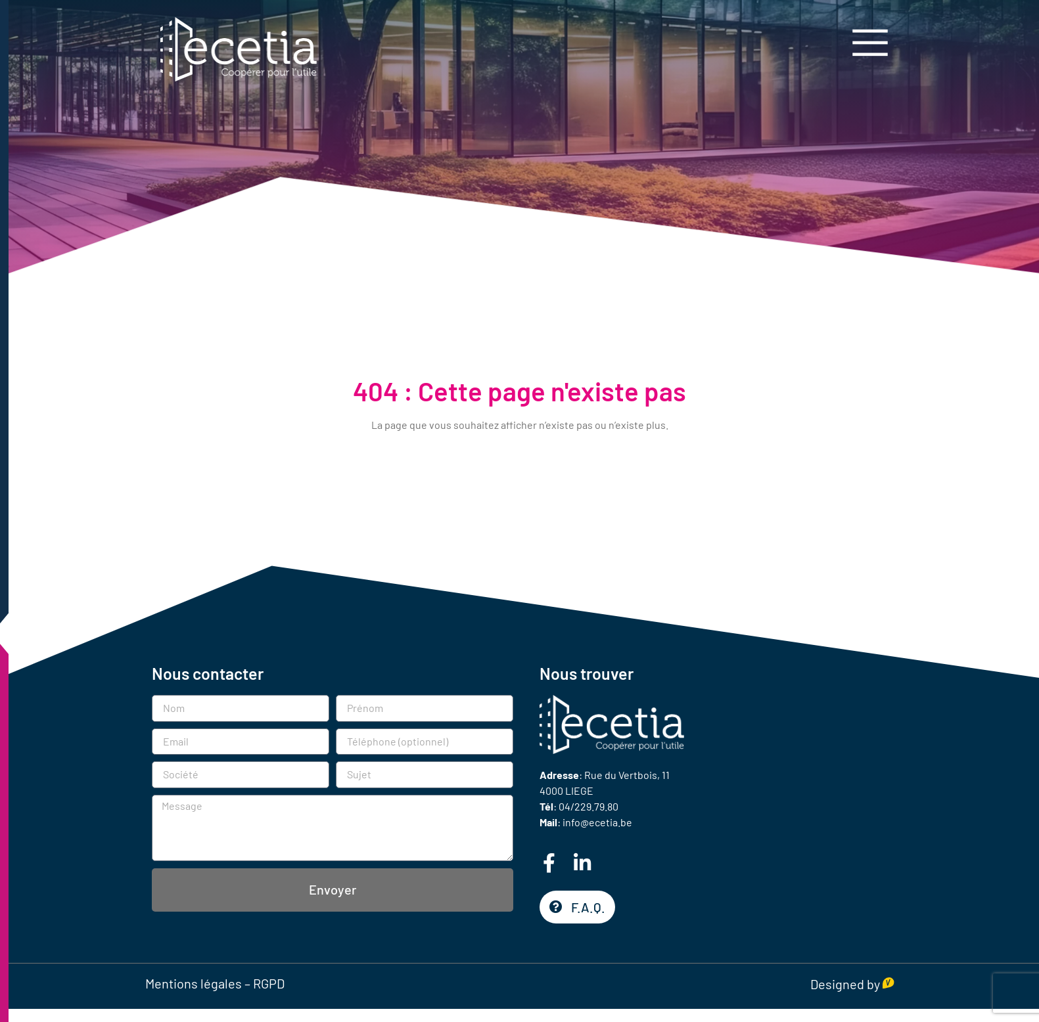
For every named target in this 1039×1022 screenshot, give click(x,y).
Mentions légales (193, 983)
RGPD (269, 983)
